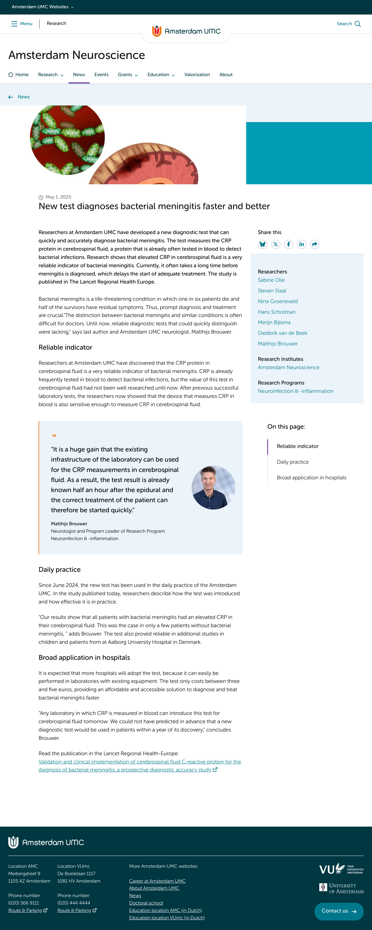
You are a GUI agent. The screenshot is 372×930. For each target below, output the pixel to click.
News (79, 75)
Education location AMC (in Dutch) (165, 910)
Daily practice (293, 462)
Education (158, 75)
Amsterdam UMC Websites (40, 7)
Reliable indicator (298, 446)
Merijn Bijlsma (274, 323)
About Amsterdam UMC (154, 888)
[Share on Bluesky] (262, 244)
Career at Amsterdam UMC (157, 881)
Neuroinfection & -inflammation (295, 391)
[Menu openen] (20, 24)
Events (101, 75)
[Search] (350, 24)
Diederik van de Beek (282, 333)
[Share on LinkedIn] (302, 244)
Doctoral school (146, 903)
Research (48, 75)
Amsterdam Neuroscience (289, 368)
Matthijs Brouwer (278, 344)
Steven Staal (272, 291)
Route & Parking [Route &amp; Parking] (25, 910)
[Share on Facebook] (289, 244)
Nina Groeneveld (278, 302)
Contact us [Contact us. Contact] (335, 911)
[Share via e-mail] (315, 244)
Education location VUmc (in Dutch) (167, 918)
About (225, 75)
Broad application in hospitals (312, 478)
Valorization (197, 75)
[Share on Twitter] (275, 244)
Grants (125, 75)
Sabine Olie (271, 280)
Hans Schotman (277, 312)
